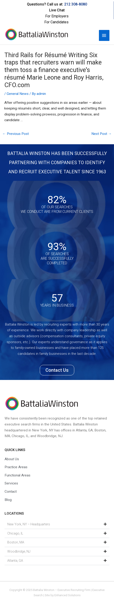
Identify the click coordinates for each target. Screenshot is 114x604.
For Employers (57, 16)
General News (18, 94)
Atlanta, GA (15, 560)
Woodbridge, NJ (18, 551)
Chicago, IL (15, 533)
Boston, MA (15, 542)
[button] (57, 524)
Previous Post (15, 134)
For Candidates (56, 22)
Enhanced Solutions (67, 595)
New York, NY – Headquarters (28, 524)
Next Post (101, 134)
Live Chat (57, 10)
